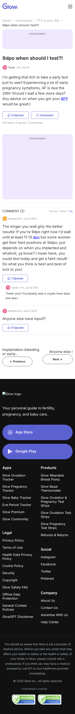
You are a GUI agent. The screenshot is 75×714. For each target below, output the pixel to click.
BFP (64, 99)
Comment (44, 115)
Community (24, 20)
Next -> (57, 359)
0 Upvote (15, 115)
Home (6, 20)
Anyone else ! (61, 352)
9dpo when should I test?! (20, 25)
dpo (36, 237)
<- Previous (17, 361)
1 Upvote (15, 278)
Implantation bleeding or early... (20, 352)
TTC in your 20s (48, 20)
